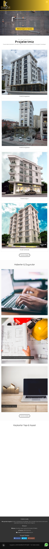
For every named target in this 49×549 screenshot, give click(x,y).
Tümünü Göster (24, 255)
